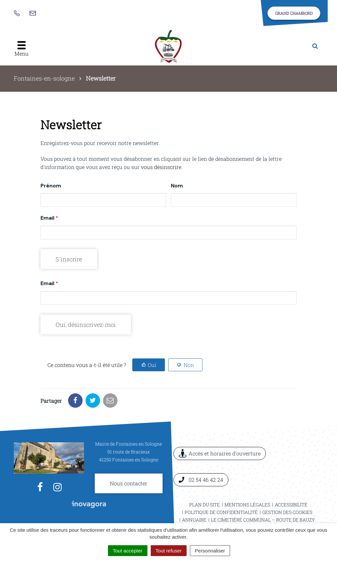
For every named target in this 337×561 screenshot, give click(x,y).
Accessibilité (291, 504)
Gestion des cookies (287, 512)
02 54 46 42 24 (201, 479)
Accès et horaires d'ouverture (220, 453)
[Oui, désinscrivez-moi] (85, 324)
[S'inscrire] (68, 259)
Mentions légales (247, 504)
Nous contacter (128, 483)
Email (49, 217)
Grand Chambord (294, 13)
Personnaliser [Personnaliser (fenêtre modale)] (210, 550)
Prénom (50, 185)
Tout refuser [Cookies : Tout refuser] (169, 550)
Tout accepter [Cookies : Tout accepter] (128, 550)
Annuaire (194, 520)
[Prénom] (103, 200)
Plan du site (204, 504)
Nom (177, 185)
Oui (152, 364)
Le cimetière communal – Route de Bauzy (263, 520)
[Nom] (234, 200)
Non (189, 364)
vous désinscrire (161, 166)
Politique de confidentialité (221, 512)
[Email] (168, 232)
